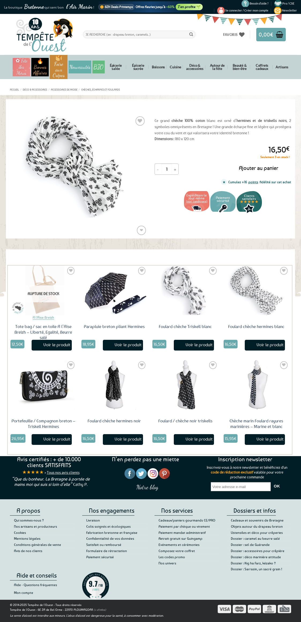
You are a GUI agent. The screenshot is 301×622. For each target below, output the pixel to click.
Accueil (14, 89)
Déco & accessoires (195, 67)
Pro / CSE (288, 3)
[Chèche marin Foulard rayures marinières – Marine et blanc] (256, 384)
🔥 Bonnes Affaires (40, 67)
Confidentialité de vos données (110, 538)
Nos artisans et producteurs (35, 526)
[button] (246, 10)
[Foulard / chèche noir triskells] (185, 384)
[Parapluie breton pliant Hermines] (114, 290)
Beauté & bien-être (240, 67)
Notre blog (147, 487)
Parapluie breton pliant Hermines (114, 326)
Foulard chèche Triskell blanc (185, 326)
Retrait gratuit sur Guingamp (180, 538)
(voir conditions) (196, 201)
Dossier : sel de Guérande (250, 544)
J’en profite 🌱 (189, 7)
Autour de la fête (217, 67)
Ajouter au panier (258, 168)
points (253, 182)
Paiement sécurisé (100, 557)
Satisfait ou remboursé (103, 544)
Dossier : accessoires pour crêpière (257, 551)
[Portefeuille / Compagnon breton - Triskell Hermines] (43, 384)
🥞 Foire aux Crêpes (59, 67)
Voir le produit (56, 344)
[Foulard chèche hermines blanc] (256, 290)
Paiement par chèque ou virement (184, 526)
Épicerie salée (116, 67)
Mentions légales (27, 538)
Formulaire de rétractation (106, 551)
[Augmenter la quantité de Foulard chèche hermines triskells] (175, 169)
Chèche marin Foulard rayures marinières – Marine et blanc (256, 423)
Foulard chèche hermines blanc (256, 326)
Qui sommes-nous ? (29, 520)
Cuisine (175, 67)
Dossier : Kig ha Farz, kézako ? (253, 563)
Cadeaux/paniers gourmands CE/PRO (187, 520)
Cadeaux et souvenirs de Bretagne (257, 520)
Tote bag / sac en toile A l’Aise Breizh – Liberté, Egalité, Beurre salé (43, 332)
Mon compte (23, 592)
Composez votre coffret (177, 551)
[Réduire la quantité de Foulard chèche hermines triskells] (158, 169)
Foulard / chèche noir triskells (185, 420)
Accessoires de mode (64, 89)
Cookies (20, 532)
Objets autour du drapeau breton (257, 526)
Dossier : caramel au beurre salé (255, 538)
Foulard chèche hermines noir (114, 420)
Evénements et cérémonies (179, 544)
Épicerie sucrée (138, 67)
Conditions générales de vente (37, 544)
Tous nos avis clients (63, 472)
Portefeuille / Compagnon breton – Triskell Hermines (43, 423)
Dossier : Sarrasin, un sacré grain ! (256, 569)
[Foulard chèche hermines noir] (114, 384)
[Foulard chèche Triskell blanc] (185, 290)
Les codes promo (172, 557)
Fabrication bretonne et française (111, 532)
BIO (98, 67)
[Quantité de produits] (166, 169)
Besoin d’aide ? (259, 3)
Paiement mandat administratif (182, 532)
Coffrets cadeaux (262, 67)
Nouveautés (80, 67)
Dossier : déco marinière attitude (256, 557)
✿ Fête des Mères (21, 67)
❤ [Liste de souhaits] (141, 230)
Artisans (282, 67)
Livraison (93, 520)
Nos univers (167, 563)
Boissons (158, 67)
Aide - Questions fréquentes (35, 585)
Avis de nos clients (28, 551)
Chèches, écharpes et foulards (100, 89)
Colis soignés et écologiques (108, 526)
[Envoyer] (191, 34)
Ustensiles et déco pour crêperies (257, 532)
